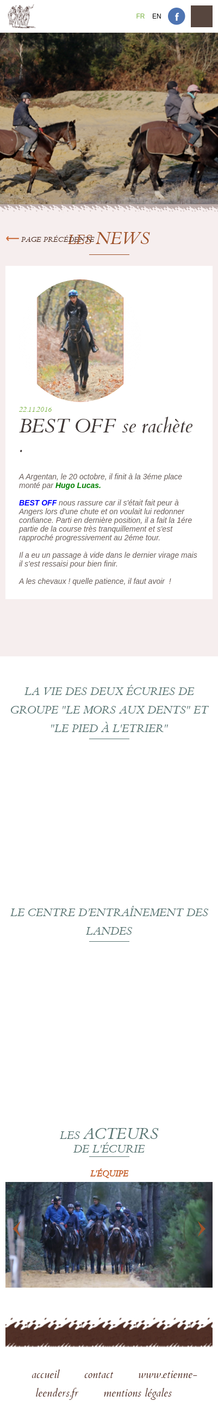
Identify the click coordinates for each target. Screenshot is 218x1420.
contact (100, 1376)
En (156, 16)
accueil (47, 1376)
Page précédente (50, 240)
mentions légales (137, 1394)
